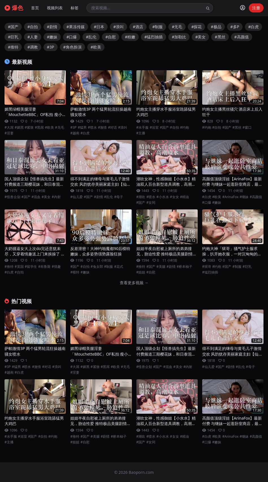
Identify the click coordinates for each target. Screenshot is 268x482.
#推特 (13, 47)
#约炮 (184, 127)
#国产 (13, 26)
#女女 (174, 197)
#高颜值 (241, 37)
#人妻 (32, 37)
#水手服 (142, 127)
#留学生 (31, 266)
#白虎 (253, 26)
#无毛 (177, 26)
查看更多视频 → (134, 282)
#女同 (150, 202)
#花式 (118, 266)
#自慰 (110, 37)
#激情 (102, 127)
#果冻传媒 (75, 26)
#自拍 (32, 26)
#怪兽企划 (12, 197)
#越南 (74, 133)
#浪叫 (118, 26)
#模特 (74, 272)
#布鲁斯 (44, 266)
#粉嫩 (130, 37)
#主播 (140, 133)
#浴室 (154, 127)
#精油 (184, 197)
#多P (234, 26)
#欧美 (96, 47)
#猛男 (82, 127)
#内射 (56, 197)
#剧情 (52, 26)
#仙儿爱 (76, 197)
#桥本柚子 (185, 266)
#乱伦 (91, 37)
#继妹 (244, 197)
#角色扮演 (72, 47)
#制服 (157, 26)
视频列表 (55, 7)
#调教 (32, 47)
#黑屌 (39, 127)
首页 (35, 7)
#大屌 (9, 127)
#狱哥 (206, 266)
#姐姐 (140, 272)
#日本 (99, 26)
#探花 (196, 26)
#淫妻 (9, 133)
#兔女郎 (97, 266)
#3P (50, 47)
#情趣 (56, 266)
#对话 (112, 127)
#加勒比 (179, 37)
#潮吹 (140, 197)
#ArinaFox (230, 197)
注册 (256, 7)
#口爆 (71, 37)
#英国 (19, 266)
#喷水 (92, 127)
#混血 (36, 197)
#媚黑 (19, 127)
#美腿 (160, 266)
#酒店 (138, 26)
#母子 (118, 197)
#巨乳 (13, 37)
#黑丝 (220, 37)
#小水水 (162, 197)
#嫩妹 (52, 37)
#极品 (216, 26)
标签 (75, 7)
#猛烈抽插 (153, 37)
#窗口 (247, 127)
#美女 (200, 37)
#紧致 (29, 127)
